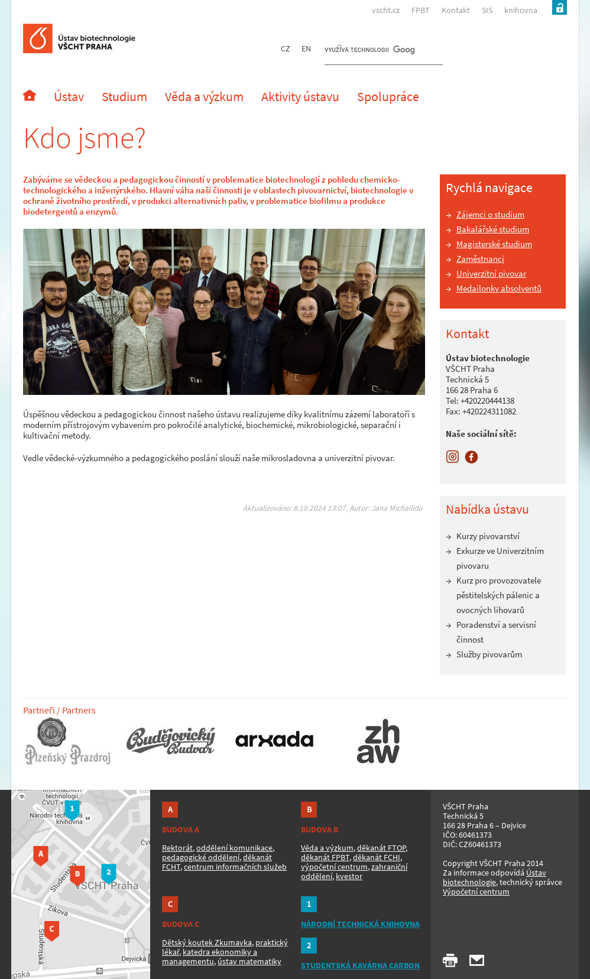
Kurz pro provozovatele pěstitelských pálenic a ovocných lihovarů (498, 595)
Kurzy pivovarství (488, 536)
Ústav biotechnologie (494, 877)
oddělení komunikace (234, 847)
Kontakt (456, 10)
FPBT (420, 10)
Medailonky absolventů (499, 288)
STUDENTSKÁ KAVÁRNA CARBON (360, 965)
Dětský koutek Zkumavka (207, 942)
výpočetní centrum (334, 866)
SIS (487, 10)
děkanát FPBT (325, 857)
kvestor (349, 876)
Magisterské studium (494, 243)
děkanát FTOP (381, 847)
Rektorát (177, 847)
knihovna (520, 10)
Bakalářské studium (492, 229)
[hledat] (369, 51)
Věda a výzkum (327, 847)
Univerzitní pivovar (491, 273)
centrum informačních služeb (235, 866)
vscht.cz (386, 10)
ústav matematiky (249, 961)
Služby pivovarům (489, 654)
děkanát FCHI (376, 857)
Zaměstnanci (480, 258)
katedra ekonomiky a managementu (209, 956)
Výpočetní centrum (476, 891)
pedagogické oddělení (200, 857)
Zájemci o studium (490, 214)
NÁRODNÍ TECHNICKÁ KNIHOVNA (360, 924)
